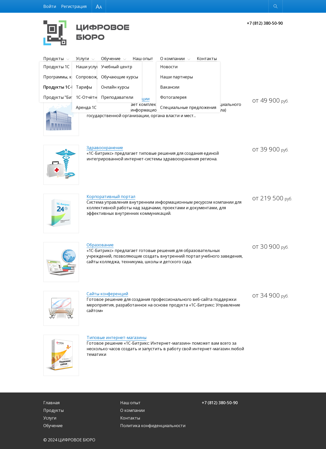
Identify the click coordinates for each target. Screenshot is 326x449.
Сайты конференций (107, 294)
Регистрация (74, 6)
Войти (49, 6)
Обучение (110, 58)
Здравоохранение (105, 147)
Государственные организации (118, 99)
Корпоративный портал (111, 196)
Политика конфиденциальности (152, 425)
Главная (51, 402)
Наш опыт (143, 58)
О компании (172, 58)
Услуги (82, 58)
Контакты (207, 58)
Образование (100, 245)
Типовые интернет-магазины (116, 337)
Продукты (53, 58)
